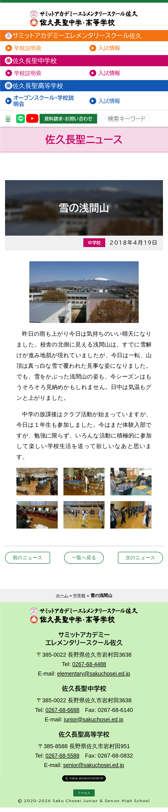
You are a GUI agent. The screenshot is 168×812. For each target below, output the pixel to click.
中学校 (79, 599)
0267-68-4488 (89, 668)
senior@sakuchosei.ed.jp (93, 769)
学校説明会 (29, 48)
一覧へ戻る (84, 562)
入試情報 (110, 48)
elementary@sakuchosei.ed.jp (93, 678)
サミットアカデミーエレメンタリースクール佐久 (77, 36)
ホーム (61, 599)
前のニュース (28, 562)
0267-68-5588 (62, 760)
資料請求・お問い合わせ (70, 122)
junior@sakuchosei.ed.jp (94, 724)
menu (8, 122)
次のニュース (139, 562)
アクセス (84, 797)
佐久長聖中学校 (34, 62)
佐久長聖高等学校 (37, 88)
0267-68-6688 (62, 714)
